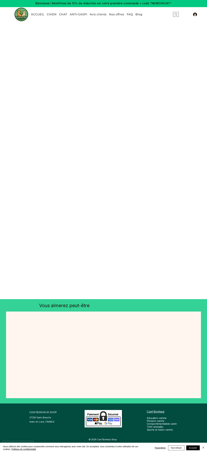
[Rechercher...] (176, 14)
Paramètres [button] (160, 448)
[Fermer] (203, 448)
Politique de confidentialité (23, 449)
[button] (117, 14)
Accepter (193, 448)
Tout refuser (176, 448)
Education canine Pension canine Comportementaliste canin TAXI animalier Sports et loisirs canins (162, 423)
